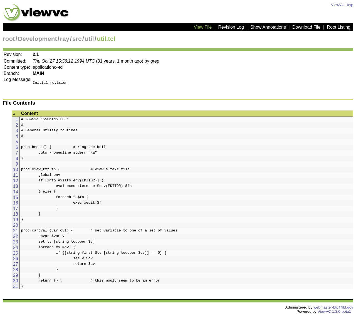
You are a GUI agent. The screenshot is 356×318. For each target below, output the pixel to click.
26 (15, 260)
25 (15, 254)
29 (15, 277)
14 (15, 193)
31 (15, 288)
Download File (306, 27)
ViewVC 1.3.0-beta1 (334, 313)
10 (15, 171)
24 (15, 249)
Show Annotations (268, 27)
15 (15, 199)
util (89, 38)
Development (37, 38)
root (9, 38)
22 (15, 238)
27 (15, 265)
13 (15, 188)
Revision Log (231, 27)
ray (65, 38)
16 (15, 204)
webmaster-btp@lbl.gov (333, 309)
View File (203, 27)
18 (15, 215)
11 (15, 176)
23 (15, 243)
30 (15, 282)
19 (15, 221)
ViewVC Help (342, 5)
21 (15, 232)
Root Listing (339, 27)
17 (15, 210)
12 (15, 182)
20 (15, 227)
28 (15, 271)
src (77, 38)
